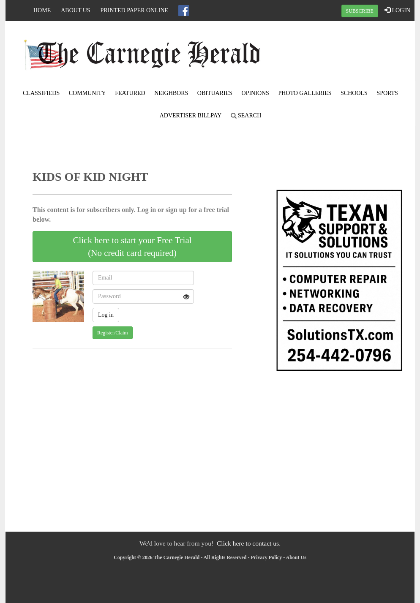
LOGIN (397, 10)
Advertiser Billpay (190, 115)
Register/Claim (112, 333)
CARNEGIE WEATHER (346, 52)
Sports (387, 93)
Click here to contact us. (249, 543)
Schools (354, 93)
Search (246, 115)
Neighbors (171, 93)
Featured (130, 93)
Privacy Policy (266, 557)
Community (87, 93)
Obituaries (214, 93)
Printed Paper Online (135, 10)
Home (42, 10)
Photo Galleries (304, 93)
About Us (75, 10)
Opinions (255, 93)
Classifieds (41, 93)
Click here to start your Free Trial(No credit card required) (132, 246)
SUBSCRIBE (360, 11)
